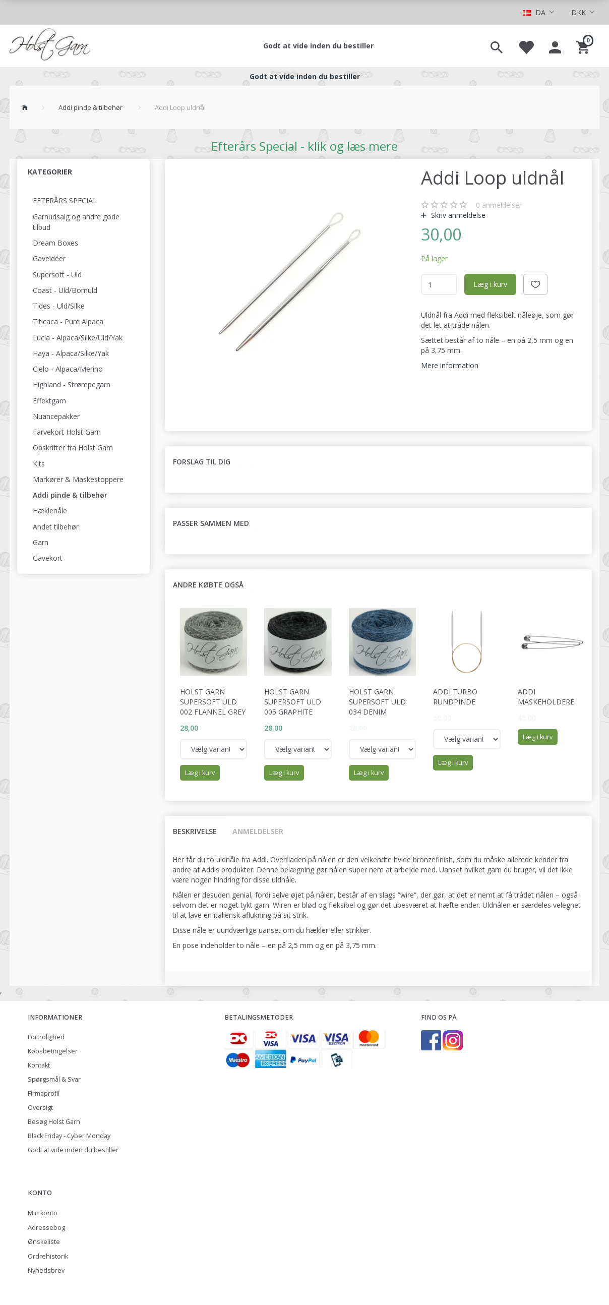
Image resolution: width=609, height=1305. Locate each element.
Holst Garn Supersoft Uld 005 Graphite (292, 702)
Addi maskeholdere (546, 696)
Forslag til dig (201, 461)
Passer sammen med (211, 523)
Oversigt (40, 1107)
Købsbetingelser (53, 1051)
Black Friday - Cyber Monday (69, 1136)
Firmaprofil (43, 1093)
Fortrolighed (46, 1037)
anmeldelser (499, 205)
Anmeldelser (257, 831)
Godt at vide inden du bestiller (318, 45)
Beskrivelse (195, 831)
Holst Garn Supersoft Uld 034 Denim (377, 702)
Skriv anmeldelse (457, 215)
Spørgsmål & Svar (54, 1079)
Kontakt (39, 1065)
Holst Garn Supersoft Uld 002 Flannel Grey (213, 702)
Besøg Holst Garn (54, 1121)
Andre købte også (208, 584)
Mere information (449, 365)
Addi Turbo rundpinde (455, 696)
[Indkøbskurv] (584, 46)
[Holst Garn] (50, 46)
